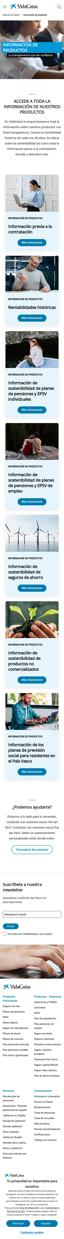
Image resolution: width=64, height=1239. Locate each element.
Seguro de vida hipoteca (15, 1028)
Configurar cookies (32, 1232)
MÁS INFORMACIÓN (29, 1208)
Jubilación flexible (12, 1137)
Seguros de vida (11, 1006)
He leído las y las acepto (30, 934)
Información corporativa (47, 1096)
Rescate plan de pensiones (11, 1098)
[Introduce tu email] (32, 914)
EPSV (6, 1017)
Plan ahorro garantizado (15, 1055)
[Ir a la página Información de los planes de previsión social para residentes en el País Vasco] (32, 736)
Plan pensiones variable (15, 1050)
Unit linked (39, 1007)
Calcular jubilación (12, 1126)
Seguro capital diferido (46, 1065)
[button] (59, 7)
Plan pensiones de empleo (44, 1026)
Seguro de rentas (43, 1033)
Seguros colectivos (44, 1039)
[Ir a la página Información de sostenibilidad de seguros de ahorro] (32, 555)
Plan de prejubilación (45, 1018)
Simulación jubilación (14, 1121)
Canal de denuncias (44, 1112)
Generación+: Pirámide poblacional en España (15, 1108)
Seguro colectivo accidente (43, 1052)
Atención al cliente (11, 15)
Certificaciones (42, 1134)
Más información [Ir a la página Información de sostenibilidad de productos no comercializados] (32, 680)
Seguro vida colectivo (45, 1070)
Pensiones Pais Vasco (46, 1059)
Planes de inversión (13, 1039)
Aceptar (46, 1223)
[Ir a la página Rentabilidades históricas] (32, 291)
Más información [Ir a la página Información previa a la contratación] (32, 242)
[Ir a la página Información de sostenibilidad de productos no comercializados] (32, 644)
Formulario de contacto (32, 849)
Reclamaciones (42, 1107)
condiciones (30, 934)
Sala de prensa (42, 1123)
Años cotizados (11, 1131)
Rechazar (18, 1223)
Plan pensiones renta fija (16, 1044)
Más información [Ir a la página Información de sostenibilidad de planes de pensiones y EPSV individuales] (32, 409)
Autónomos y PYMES (45, 1002)
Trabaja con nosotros (45, 1140)
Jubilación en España (14, 1115)
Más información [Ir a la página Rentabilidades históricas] (32, 318)
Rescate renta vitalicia (14, 1142)
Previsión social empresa (47, 1044)
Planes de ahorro (12, 1033)
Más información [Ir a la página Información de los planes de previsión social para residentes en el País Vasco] (32, 771)
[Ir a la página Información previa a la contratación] (32, 212)
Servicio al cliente (43, 1101)
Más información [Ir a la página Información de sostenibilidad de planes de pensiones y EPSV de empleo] (32, 501)
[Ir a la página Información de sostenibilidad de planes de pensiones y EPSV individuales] (32, 374)
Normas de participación (47, 1129)
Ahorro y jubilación (13, 1148)
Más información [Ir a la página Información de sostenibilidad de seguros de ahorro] (32, 588)
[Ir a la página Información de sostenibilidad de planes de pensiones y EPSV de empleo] (32, 466)
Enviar (11, 926)
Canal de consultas (44, 1118)
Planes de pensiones (14, 1011)
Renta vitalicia (10, 1022)
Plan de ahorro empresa (46, 1075)
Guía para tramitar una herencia (14, 1155)
